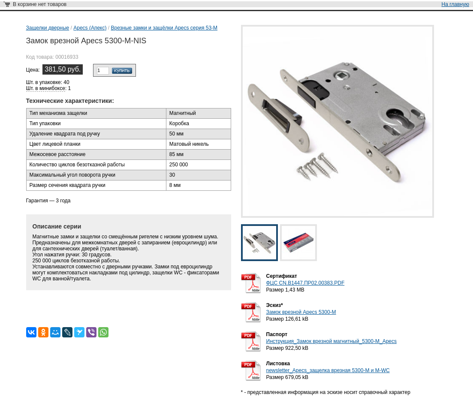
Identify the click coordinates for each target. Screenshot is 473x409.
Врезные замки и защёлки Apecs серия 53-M (164, 28)
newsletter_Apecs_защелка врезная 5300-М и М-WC (328, 370)
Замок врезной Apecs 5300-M (301, 312)
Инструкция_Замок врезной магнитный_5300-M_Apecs (331, 341)
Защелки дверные (47, 28)
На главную (455, 4)
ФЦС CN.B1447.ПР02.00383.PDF (305, 283)
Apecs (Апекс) (89, 28)
